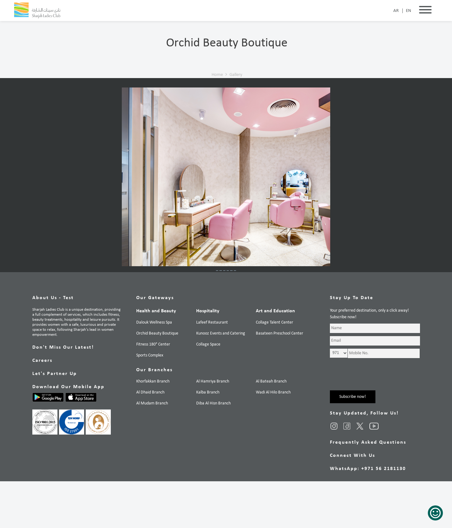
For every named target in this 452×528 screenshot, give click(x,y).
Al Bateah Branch (271, 428)
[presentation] (377, 425)
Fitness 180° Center (153, 391)
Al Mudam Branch (152, 450)
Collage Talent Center (274, 369)
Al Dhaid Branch (150, 439)
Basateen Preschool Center (279, 380)
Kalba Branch (207, 439)
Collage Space (208, 391)
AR (396, 10)
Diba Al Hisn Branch (213, 450)
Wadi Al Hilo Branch (273, 439)
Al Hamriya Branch (212, 428)
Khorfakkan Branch (153, 428)
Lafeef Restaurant (212, 369)
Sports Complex (149, 402)
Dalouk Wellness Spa (154, 369)
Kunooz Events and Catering (220, 380)
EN (408, 10)
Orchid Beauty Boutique (157, 380)
